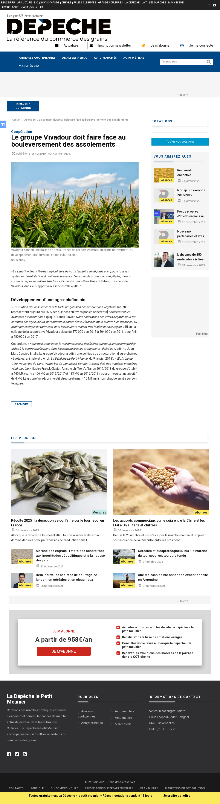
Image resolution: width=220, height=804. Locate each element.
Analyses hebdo (74, 57)
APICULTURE (24, 2)
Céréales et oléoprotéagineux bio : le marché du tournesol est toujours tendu (172, 553)
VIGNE (24, 7)
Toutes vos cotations (180, 141)
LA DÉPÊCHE (132, 2)
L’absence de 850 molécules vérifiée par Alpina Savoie (190, 259)
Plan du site (149, 788)
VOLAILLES (36, 7)
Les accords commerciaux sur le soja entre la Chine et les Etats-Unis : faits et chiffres (159, 522)
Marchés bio (29, 65)
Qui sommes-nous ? (64, 788)
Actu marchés (105, 57)
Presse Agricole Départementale (109, 788)
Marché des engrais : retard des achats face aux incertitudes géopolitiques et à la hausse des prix (70, 555)
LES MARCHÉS (157, 2)
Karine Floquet (62, 153)
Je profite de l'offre (176, 795)
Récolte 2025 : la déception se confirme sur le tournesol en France (57, 522)
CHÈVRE (66, 2)
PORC (15, 7)
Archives (21, 404)
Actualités (71, 45)
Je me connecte (201, 45)
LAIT (144, 2)
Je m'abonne (160, 45)
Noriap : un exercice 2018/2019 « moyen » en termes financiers (191, 197)
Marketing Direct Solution (185, 788)
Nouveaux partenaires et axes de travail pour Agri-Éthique (190, 238)
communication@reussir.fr (167, 711)
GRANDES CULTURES (110, 2)
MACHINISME (176, 2)
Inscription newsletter (114, 45)
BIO (36, 2)
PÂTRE (6, 7)
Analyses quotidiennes (37, 57)
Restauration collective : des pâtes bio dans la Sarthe (190, 177)
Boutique (37, 788)
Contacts (16, 788)
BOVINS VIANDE (49, 2)
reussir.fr (8, 2)
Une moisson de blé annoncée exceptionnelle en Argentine (173, 577)
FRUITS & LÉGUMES (84, 2)
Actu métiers (133, 57)
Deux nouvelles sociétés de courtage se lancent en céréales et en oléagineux (66, 577)
